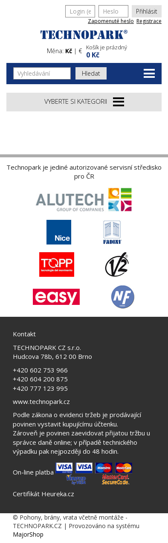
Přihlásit (146, 11)
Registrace (149, 21)
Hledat (91, 73)
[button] (123, 50)
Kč (68, 51)
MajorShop (28, 534)
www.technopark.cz (41, 401)
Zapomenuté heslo (111, 21)
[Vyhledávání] (42, 73)
